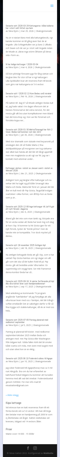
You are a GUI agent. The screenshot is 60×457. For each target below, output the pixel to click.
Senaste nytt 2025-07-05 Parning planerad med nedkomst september (27, 321)
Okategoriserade (44, 31)
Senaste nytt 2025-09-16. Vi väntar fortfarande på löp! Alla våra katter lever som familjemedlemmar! (30, 282)
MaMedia (48, 453)
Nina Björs (14, 31)
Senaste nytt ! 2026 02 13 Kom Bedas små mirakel (28, 93)
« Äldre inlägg (12, 395)
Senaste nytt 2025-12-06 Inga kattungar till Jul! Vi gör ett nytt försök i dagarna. (30, 207)
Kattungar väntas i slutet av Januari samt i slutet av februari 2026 (29, 169)
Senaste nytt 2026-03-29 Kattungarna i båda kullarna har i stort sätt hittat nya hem (29, 27)
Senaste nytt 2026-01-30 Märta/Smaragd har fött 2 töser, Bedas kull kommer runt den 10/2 (29, 130)
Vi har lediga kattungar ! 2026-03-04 (22, 64)
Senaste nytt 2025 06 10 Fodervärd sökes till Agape (29, 358)
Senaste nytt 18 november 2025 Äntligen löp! (26, 245)
